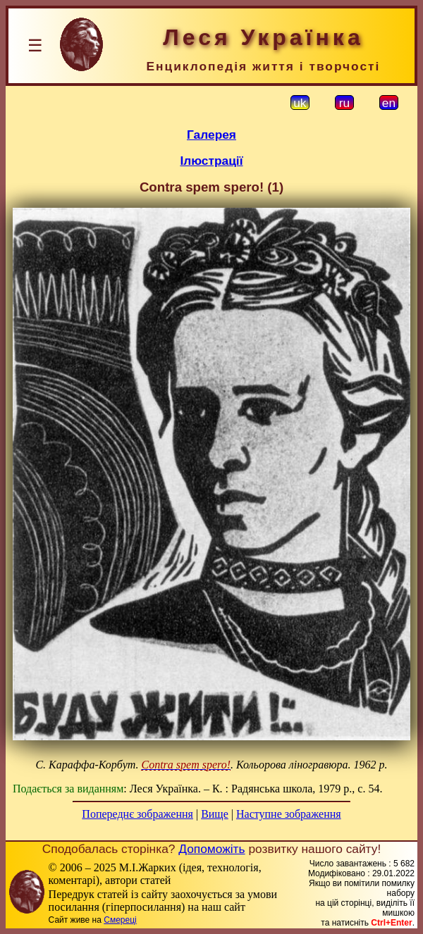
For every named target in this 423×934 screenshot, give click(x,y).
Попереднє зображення (137, 814)
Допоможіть (211, 849)
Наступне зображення (288, 814)
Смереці (120, 920)
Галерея (211, 134)
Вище (214, 814)
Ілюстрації (211, 161)
